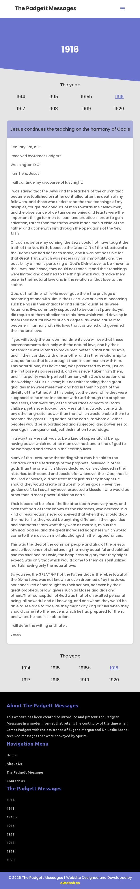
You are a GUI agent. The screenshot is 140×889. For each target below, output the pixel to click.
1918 (53, 108)
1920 (119, 108)
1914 (20, 97)
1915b (86, 97)
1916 (70, 49)
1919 (86, 108)
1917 (21, 108)
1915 (53, 97)
